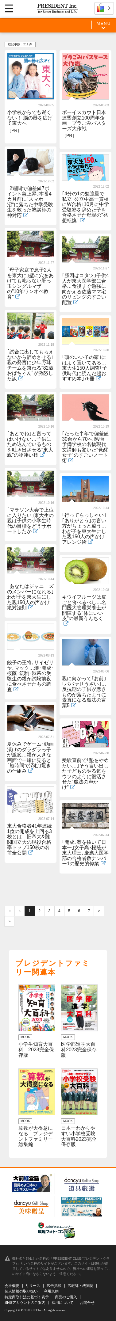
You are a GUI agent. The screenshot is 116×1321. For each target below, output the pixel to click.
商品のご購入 (66, 1297)
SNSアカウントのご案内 (25, 1302)
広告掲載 (54, 1286)
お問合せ (87, 1302)
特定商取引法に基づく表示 (27, 1297)
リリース (32, 1286)
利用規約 (51, 1291)
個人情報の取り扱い (21, 1291)
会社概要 (12, 1286)
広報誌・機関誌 (80, 1286)
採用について (63, 1302)
